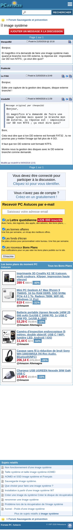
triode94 (5, 99)
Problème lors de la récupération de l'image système (34, 504)
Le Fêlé (5, 76)
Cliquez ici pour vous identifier (36, 184)
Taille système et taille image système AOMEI (30, 472)
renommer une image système (22, 499)
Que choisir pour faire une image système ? (29, 485)
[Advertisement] (36, 424)
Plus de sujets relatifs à (36, 513)
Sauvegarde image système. (21, 481)
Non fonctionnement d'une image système (28, 467)
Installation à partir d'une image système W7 (29, 490)
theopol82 (6, 42)
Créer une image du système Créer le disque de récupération (39, 495)
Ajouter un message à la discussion (36, 31)
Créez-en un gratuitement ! (36, 197)
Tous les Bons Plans (60, 265)
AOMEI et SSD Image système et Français (28, 476)
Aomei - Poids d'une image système (25, 508)
